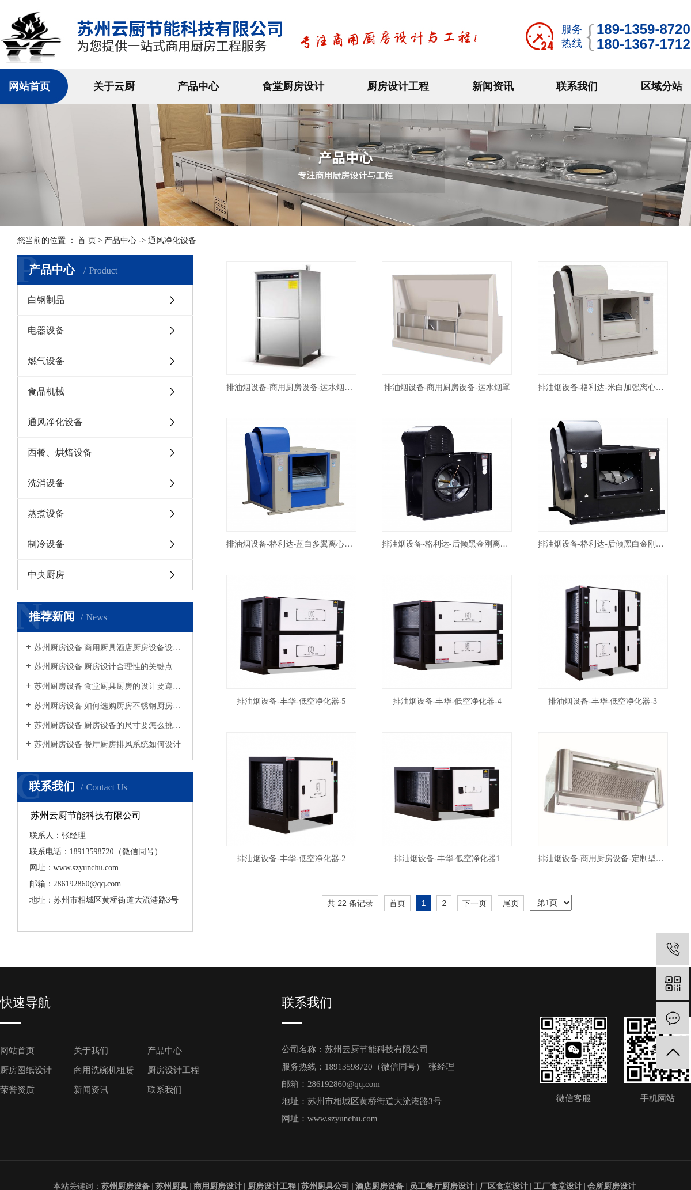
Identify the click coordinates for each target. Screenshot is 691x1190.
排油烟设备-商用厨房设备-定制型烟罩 (603, 858)
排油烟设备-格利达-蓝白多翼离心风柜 (291, 544)
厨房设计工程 (398, 86)
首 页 (87, 240)
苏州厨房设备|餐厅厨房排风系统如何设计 (107, 744)
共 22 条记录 (350, 903)
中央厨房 (46, 574)
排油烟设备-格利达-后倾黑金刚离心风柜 (447, 544)
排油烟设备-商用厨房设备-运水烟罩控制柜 (291, 387)
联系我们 (577, 86)
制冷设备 (46, 544)
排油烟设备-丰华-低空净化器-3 (602, 701)
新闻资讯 (493, 86)
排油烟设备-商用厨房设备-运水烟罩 (447, 387)
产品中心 (198, 86)
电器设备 (46, 330)
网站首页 (29, 86)
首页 (397, 903)
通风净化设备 (55, 422)
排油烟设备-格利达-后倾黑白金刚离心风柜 (603, 544)
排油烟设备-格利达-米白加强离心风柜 (603, 387)
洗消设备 (46, 483)
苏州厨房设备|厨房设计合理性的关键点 (103, 666)
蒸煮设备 (46, 513)
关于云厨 (114, 86)
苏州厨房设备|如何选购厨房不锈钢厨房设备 (109, 706)
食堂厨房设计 (293, 86)
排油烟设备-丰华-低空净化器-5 (291, 701)
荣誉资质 (17, 1089)
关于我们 (91, 1050)
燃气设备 (46, 361)
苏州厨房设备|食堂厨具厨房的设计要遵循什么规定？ (109, 686)
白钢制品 (46, 300)
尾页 (511, 903)
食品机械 (46, 391)
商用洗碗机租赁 (104, 1070)
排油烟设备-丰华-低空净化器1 (447, 858)
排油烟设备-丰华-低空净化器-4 (447, 701)
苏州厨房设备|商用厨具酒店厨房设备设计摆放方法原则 (109, 647)
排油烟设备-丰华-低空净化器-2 (291, 858)
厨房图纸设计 (26, 1070)
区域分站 (661, 86)
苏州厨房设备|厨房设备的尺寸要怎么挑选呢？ (109, 725)
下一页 (474, 903)
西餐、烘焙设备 (60, 452)
